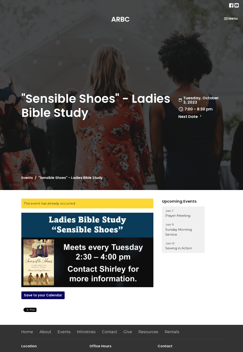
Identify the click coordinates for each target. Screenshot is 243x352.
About (45, 332)
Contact (109, 332)
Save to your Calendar (43, 295)
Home (27, 332)
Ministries (86, 332)
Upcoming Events (179, 201)
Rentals (172, 332)
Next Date (190, 116)
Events (27, 177)
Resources (148, 332)
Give (128, 332)
